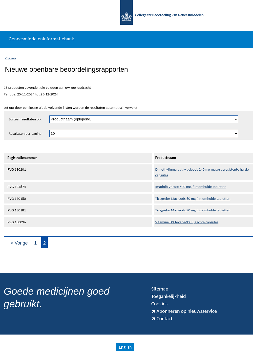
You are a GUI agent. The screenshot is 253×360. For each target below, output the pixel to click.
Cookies (159, 303)
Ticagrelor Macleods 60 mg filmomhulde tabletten (192, 198)
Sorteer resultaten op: (25, 119)
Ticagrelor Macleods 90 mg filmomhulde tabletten (192, 210)
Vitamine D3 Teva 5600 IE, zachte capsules (186, 222)
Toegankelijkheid (168, 296)
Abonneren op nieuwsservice (184, 311)
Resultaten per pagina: (25, 133)
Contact (161, 318)
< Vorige (19, 243)
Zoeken (10, 58)
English (125, 347)
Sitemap (159, 289)
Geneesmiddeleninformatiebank (41, 39)
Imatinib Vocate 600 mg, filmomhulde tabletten (190, 186)
